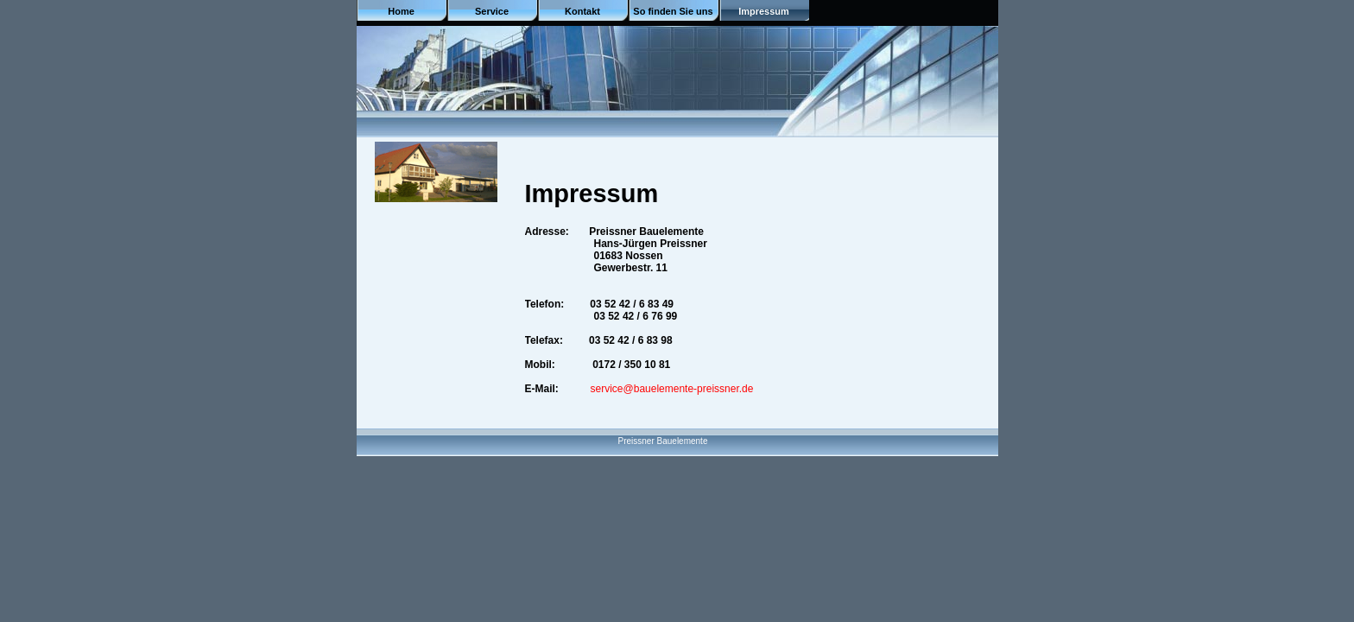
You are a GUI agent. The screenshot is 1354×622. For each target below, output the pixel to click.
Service (492, 11)
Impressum (763, 11)
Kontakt (582, 11)
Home (401, 11)
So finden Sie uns (672, 11)
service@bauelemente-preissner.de (672, 389)
